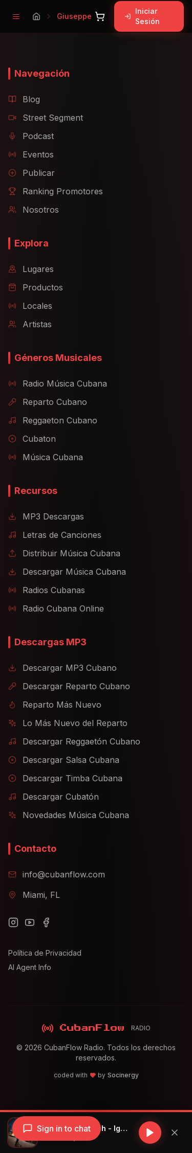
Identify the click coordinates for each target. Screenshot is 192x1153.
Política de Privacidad (44, 952)
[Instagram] (13, 922)
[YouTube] (30, 922)
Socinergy (123, 1075)
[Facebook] (46, 922)
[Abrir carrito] (100, 16)
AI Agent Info (29, 967)
